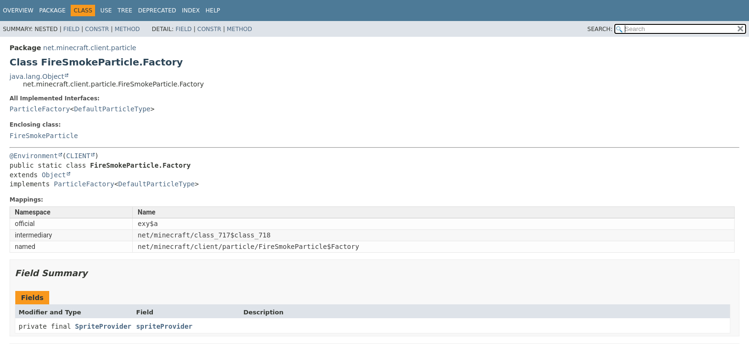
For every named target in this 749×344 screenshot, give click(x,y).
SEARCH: (600, 29)
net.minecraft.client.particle (89, 48)
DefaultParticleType (112, 109)
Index (191, 10)
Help (212, 10)
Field (71, 29)
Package (52, 10)
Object (54, 175)
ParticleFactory (40, 109)
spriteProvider (164, 326)
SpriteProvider (103, 326)
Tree (125, 10)
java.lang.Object (37, 76)
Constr (97, 29)
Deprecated (157, 10)
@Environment (34, 156)
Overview (18, 10)
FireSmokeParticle (44, 136)
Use (106, 10)
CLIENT (78, 156)
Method (127, 29)
